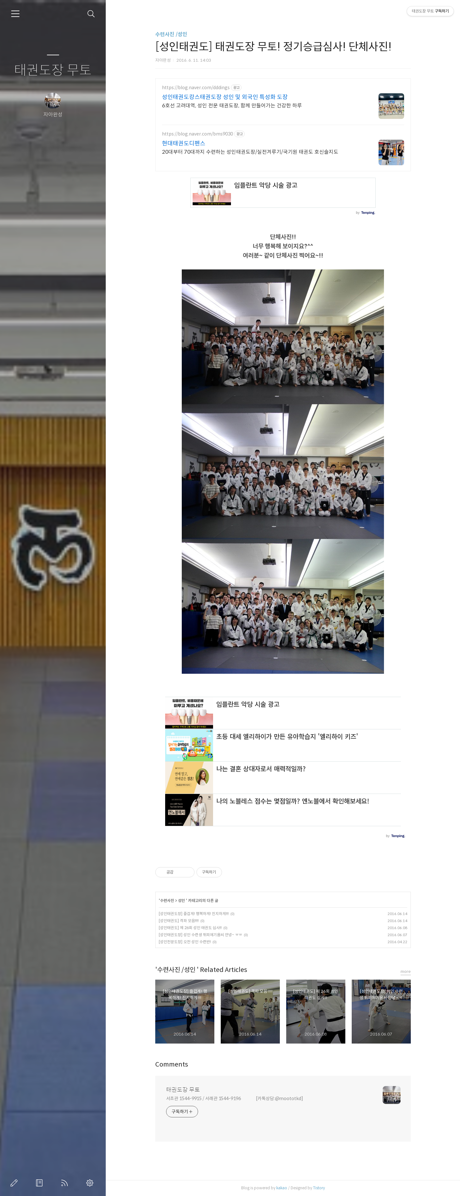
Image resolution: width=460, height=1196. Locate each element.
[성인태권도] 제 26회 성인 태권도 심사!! (190, 927)
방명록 (40, 1183)
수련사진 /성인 (171, 34)
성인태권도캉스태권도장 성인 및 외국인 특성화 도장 (225, 97)
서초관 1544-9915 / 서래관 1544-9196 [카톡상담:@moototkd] (234, 1098)
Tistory (319, 1187)
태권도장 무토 (53, 70)
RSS (65, 1183)
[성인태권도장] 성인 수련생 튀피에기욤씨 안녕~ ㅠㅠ (200, 934)
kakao (281, 1187)
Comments (171, 1064)
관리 (91, 1183)
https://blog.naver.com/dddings (196, 87)
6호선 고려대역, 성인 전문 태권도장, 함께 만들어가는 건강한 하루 (232, 105)
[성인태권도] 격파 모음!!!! (179, 920)
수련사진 (167, 900)
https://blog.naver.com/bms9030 (197, 134)
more (406, 971)
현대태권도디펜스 (183, 143)
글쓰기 (15, 1183)
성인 (182, 900)
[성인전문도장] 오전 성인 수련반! (185, 941)
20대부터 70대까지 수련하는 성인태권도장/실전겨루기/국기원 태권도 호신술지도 (250, 152)
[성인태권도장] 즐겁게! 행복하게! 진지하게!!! (194, 913)
